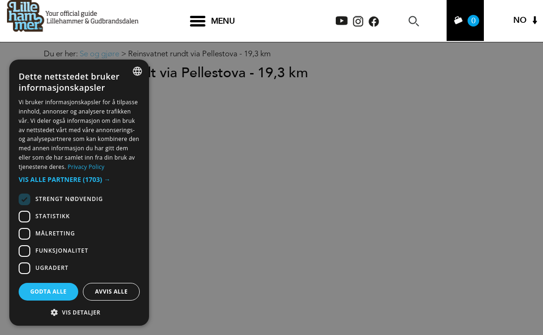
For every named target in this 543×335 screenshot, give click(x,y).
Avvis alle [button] (111, 291)
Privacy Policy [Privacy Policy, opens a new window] (86, 167)
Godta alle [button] (48, 291)
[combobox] (137, 71)
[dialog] (79, 193)
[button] (79, 179)
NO (519, 21)
